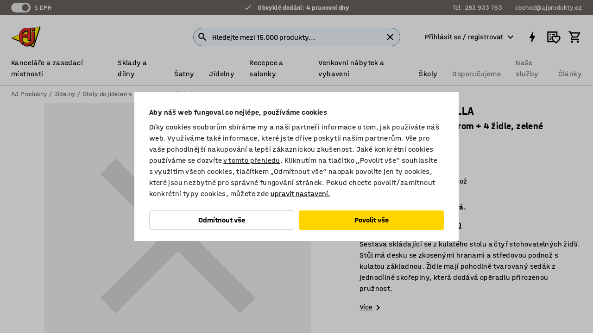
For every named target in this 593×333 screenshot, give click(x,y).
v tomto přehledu (251, 160)
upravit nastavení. (300, 193)
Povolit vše (371, 220)
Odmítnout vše (221, 220)
